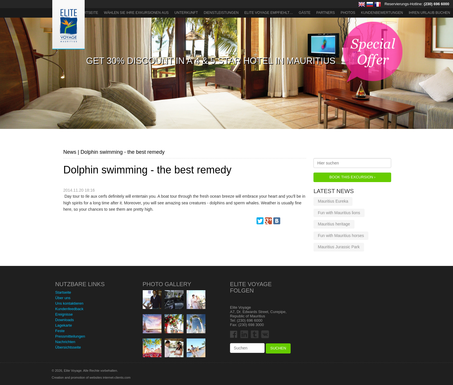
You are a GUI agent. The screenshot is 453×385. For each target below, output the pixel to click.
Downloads (64, 320)
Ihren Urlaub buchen (429, 13)
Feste (60, 331)
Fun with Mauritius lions (339, 212)
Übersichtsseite (68, 347)
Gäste (305, 13)
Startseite (87, 13)
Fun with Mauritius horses (341, 235)
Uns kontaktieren (69, 303)
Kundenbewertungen (382, 13)
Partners (325, 13)
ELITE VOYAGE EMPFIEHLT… (268, 13)
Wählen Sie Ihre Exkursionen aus (136, 13)
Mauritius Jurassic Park (339, 247)
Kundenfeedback (69, 309)
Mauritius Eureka (333, 201)
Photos (348, 13)
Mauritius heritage (334, 224)
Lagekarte (63, 325)
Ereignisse (64, 314)
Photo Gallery (167, 284)
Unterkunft (186, 13)
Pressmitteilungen (70, 336)
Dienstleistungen (221, 13)
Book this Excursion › (352, 177)
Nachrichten (65, 342)
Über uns (62, 298)
